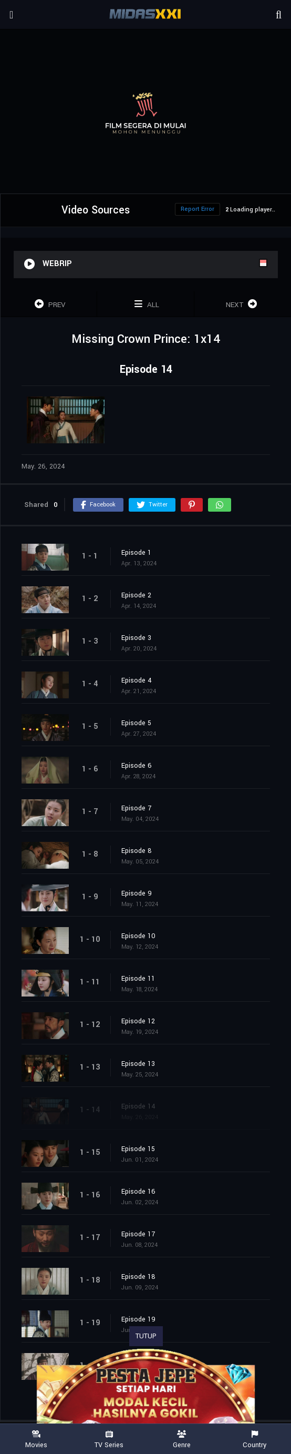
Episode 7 (136, 808)
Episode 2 (136, 595)
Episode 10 (138, 936)
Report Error (197, 209)
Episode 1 (136, 552)
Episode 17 (138, 1234)
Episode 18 (138, 1277)
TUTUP (146, 1336)
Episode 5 (136, 723)
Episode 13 (138, 1064)
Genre (182, 1439)
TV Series (109, 1439)
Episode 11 (138, 978)
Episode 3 (136, 638)
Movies (36, 1439)
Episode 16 (138, 1191)
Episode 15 (138, 1149)
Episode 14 (138, 1106)
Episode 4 (136, 680)
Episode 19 (138, 1319)
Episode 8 (136, 851)
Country (255, 1439)
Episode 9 (136, 893)
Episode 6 (136, 765)
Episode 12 (138, 1021)
